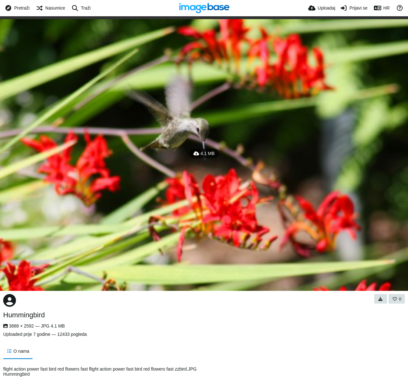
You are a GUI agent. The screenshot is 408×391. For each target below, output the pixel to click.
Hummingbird (24, 315)
